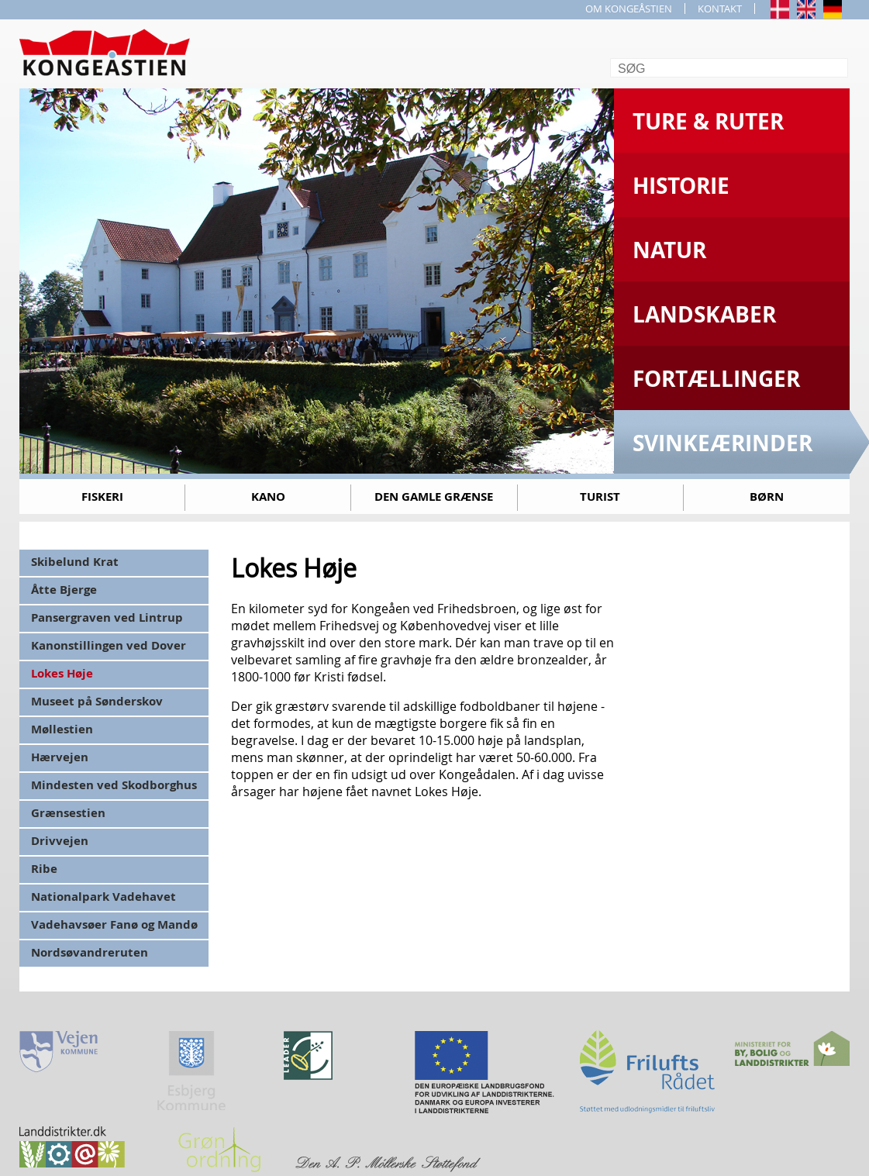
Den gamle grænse (433, 496)
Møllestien (62, 729)
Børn (767, 496)
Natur (669, 250)
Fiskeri (102, 496)
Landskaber (704, 314)
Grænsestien (68, 813)
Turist (600, 496)
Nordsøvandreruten (89, 952)
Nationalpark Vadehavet (103, 896)
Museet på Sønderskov (97, 701)
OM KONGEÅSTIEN (628, 8)
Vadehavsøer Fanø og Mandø (114, 924)
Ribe (44, 868)
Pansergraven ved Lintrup (107, 617)
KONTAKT (720, 8)
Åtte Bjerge (64, 589)
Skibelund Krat (75, 562)
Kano (268, 496)
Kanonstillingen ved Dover (108, 645)
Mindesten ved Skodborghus (114, 785)
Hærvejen (59, 757)
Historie (681, 186)
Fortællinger (716, 379)
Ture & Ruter (708, 121)
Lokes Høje (62, 673)
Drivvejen (59, 841)
